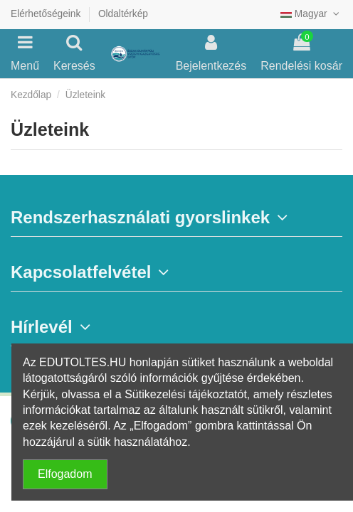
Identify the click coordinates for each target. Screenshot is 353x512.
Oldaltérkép (123, 14)
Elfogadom (65, 474)
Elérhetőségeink (47, 14)
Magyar (311, 14)
